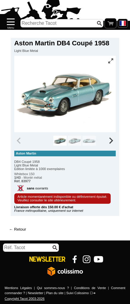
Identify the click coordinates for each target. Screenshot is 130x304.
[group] (60, 141)
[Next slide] (111, 141)
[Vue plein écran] (110, 61)
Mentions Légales (18, 288)
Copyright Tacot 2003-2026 (25, 298)
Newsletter (35, 293)
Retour (20, 229)
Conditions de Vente (90, 288)
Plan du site (54, 293)
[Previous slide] (19, 141)
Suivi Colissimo (77, 293)
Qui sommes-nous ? (53, 288)
